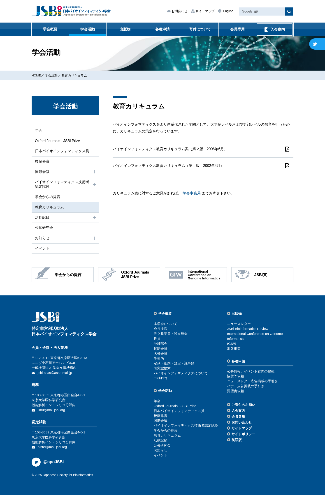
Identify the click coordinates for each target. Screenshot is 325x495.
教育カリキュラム (74, 75)
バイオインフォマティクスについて (181, 373)
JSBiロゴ (160, 378)
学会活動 (87, 29)
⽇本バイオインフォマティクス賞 (62, 151)
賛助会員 (160, 349)
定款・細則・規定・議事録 (174, 364)
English (227, 11)
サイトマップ (204, 11)
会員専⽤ (238, 417)
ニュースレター (239, 324)
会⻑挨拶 (160, 329)
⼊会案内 (238, 411)
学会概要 (50, 29)
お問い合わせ (242, 423)
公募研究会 (44, 228)
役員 (157, 339)
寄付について (200, 29)
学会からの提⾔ (47, 197)
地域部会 (160, 344)
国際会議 (66, 172)
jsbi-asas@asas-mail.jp (55, 373)
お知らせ (66, 238)
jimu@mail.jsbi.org (51, 410)
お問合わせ (179, 11)
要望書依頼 (235, 391)
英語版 (237, 440)
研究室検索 (162, 369)
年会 (38, 130)
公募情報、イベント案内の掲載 (250, 372)
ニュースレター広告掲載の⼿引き (252, 382)
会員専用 (237, 29)
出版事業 (234, 349)
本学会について (165, 324)
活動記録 (66, 218)
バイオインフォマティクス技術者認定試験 (66, 184)
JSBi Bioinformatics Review (247, 329)
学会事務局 (192, 195)
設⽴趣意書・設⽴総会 (171, 334)
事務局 (159, 359)
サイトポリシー (243, 434)
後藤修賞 (42, 161)
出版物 (125, 29)
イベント (42, 249)
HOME (36, 75)
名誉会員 (160, 354)
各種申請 (162, 29)
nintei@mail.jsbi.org (52, 447)
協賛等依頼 (235, 377)
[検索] (261, 12)
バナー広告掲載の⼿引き (245, 386)
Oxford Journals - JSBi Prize (57, 141)
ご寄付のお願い (243, 405)
